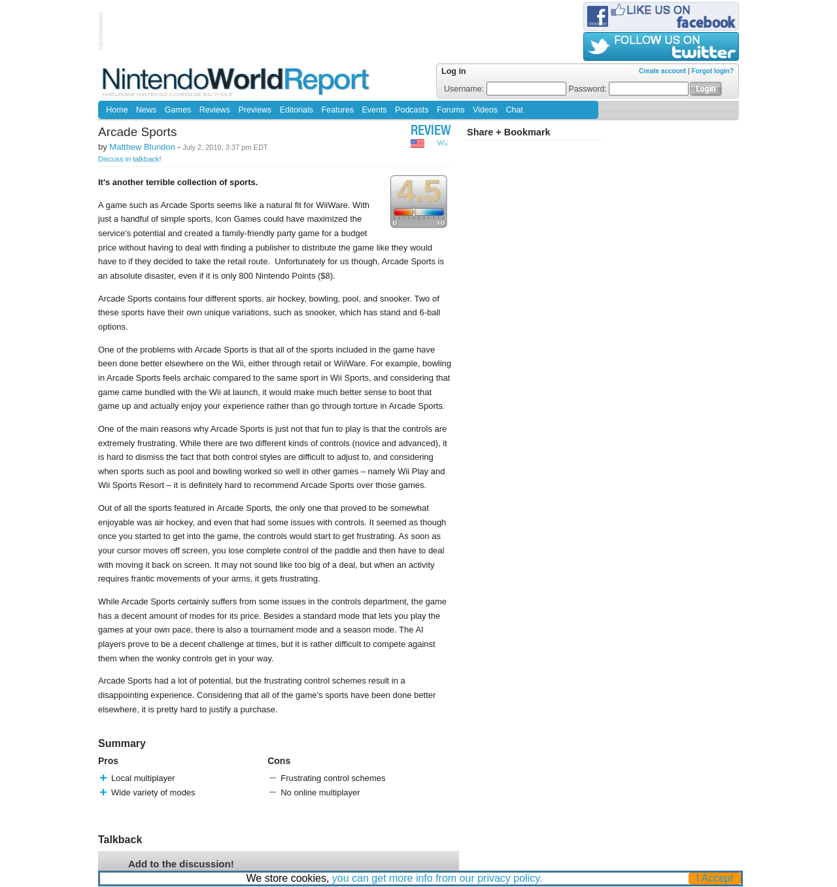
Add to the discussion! (181, 863)
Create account (662, 71)
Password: (629, 89)
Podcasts (411, 109)
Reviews (214, 109)
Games (178, 109)
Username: (505, 89)
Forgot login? (713, 71)
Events (374, 109)
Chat (513, 109)
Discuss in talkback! (130, 159)
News (146, 109)
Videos (485, 109)
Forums (450, 109)
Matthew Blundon (142, 147)
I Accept (715, 878)
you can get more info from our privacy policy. (437, 878)
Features (338, 109)
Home (117, 109)
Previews (254, 109)
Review (431, 132)
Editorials (296, 109)
